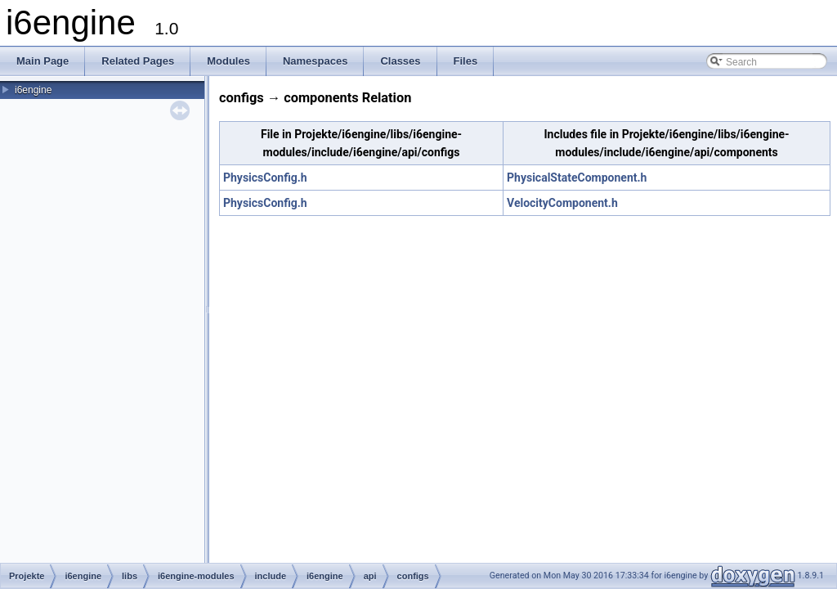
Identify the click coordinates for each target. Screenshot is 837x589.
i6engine (33, 90)
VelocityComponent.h (562, 202)
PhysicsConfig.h (265, 177)
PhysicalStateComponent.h (577, 177)
